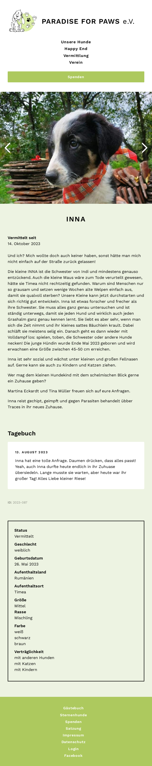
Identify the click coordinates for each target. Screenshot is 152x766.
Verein (76, 62)
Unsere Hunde (76, 42)
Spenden (76, 77)
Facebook (73, 756)
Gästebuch (73, 708)
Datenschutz (73, 742)
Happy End (75, 48)
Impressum (73, 735)
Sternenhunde (73, 715)
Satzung (73, 728)
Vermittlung (76, 55)
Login (73, 749)
